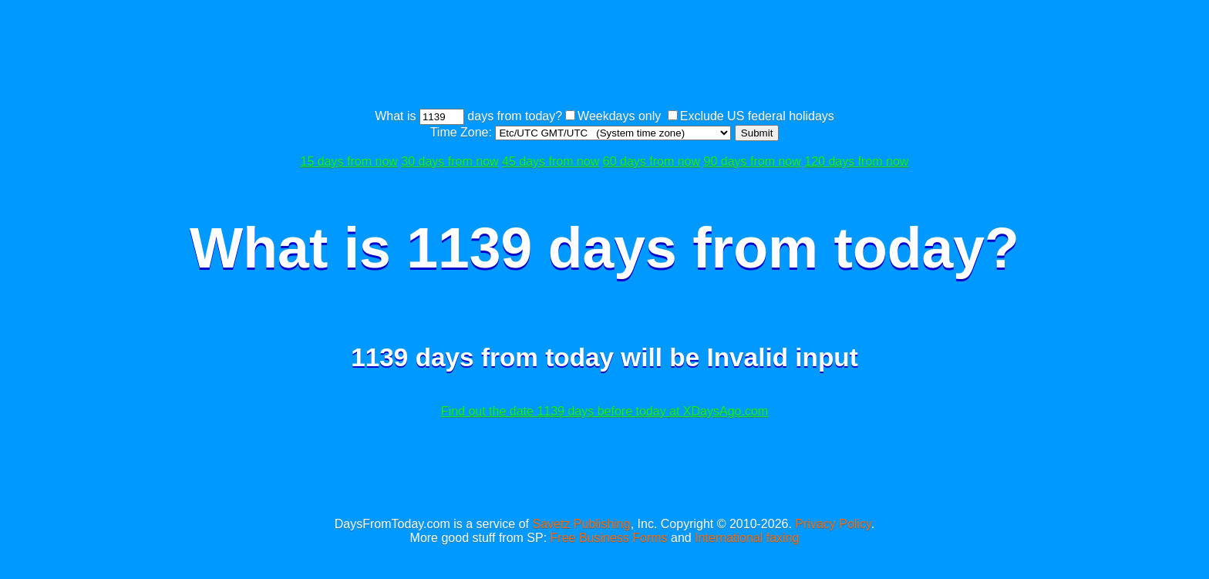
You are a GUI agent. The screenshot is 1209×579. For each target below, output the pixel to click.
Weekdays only (619, 116)
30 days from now (449, 161)
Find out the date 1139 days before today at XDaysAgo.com (604, 411)
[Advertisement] (604, 56)
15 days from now (349, 161)
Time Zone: (463, 132)
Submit (757, 133)
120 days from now (856, 161)
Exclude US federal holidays (757, 116)
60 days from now (651, 161)
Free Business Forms (609, 537)
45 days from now (550, 161)
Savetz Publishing (581, 523)
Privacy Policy (833, 523)
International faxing (747, 537)
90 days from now (752, 161)
